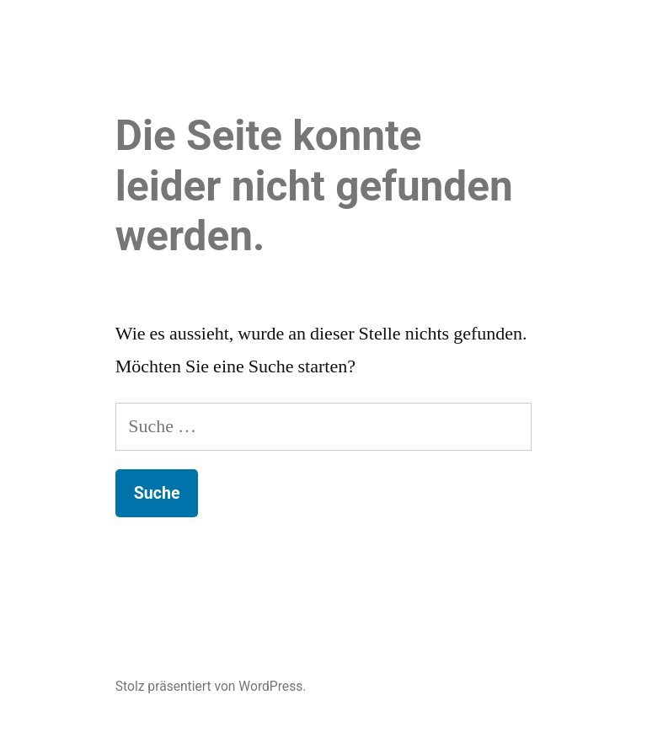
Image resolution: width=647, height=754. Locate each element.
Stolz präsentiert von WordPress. (211, 686)
